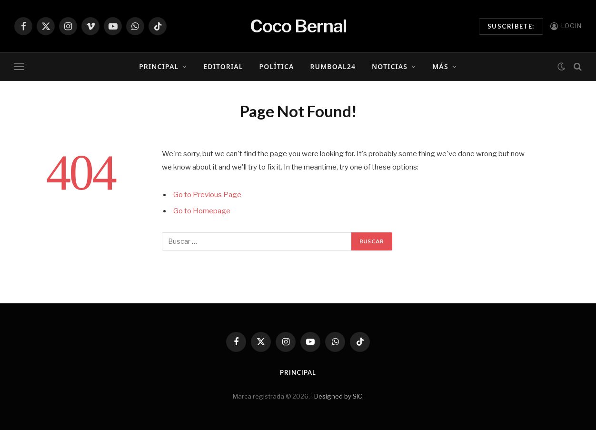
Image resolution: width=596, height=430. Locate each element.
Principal (159, 66)
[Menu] (19, 67)
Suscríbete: (511, 26)
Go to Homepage (201, 211)
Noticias (389, 66)
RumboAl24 (333, 66)
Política (276, 66)
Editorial (223, 66)
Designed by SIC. (339, 396)
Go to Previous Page (207, 194)
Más (440, 66)
